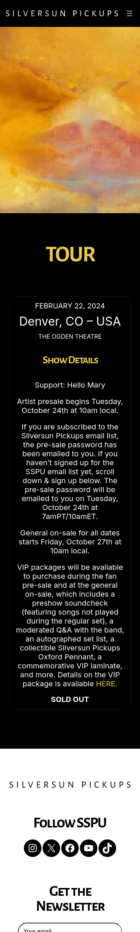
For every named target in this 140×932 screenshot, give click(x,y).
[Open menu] (129, 13)
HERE (105, 683)
